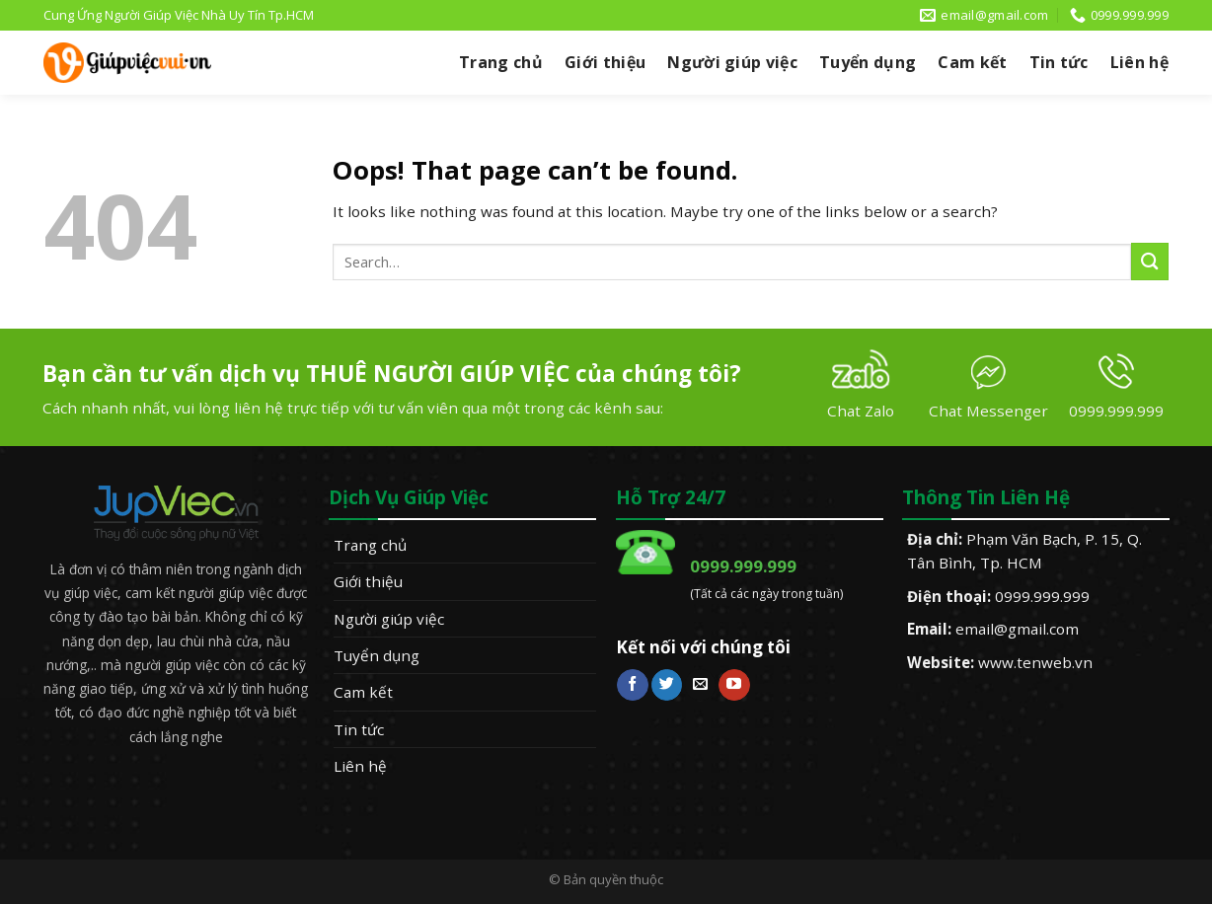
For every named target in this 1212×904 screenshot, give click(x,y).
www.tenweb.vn (1035, 662)
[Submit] (1150, 261)
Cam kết (972, 62)
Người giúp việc (732, 62)
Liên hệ (1139, 62)
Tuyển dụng (867, 62)
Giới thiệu (605, 62)
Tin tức (1059, 62)
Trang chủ (501, 62)
